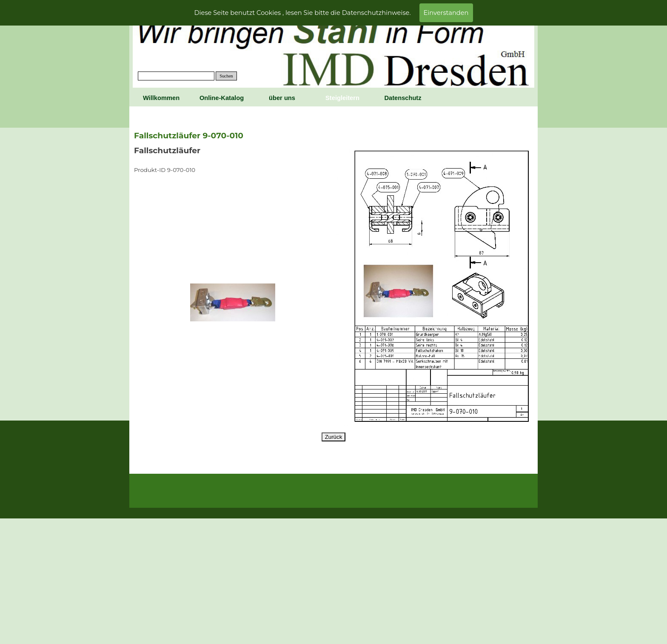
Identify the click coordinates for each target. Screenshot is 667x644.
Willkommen (161, 97)
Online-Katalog (222, 97)
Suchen (226, 76)
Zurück (333, 437)
